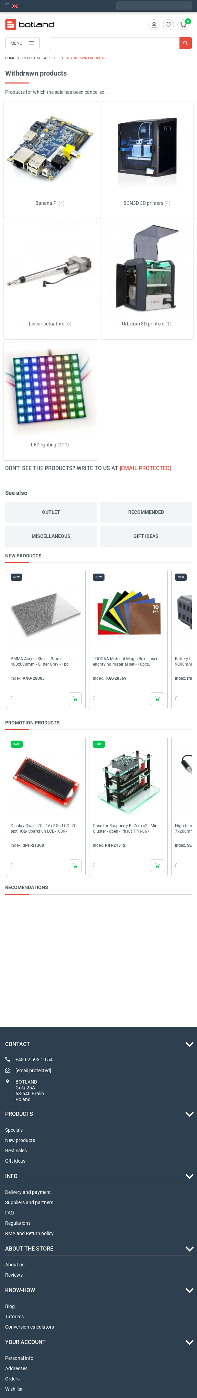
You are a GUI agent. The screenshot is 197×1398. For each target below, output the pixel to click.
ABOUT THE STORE (29, 1248)
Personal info (19, 1358)
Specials (14, 1130)
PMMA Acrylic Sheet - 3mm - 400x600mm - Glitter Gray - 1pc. (40, 661)
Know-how (20, 1290)
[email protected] (145, 468)
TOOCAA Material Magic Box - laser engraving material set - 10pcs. (125, 661)
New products (20, 1140)
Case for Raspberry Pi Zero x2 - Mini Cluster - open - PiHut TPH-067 (125, 828)
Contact (17, 1044)
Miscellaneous (51, 536)
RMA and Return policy (29, 1233)
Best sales (16, 1150)
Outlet (51, 512)
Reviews (14, 1275)
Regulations (18, 1223)
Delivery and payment (28, 1192)
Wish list (14, 1389)
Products (19, 1114)
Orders (12, 1379)
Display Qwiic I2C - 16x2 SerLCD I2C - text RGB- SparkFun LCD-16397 (45, 828)
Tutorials (14, 1316)
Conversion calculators (29, 1327)
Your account (25, 1342)
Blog (10, 1306)
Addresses (16, 1368)
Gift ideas (145, 536)
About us (14, 1264)
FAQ (9, 1213)
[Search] (121, 43)
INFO (11, 1176)
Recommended (146, 512)
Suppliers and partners (29, 1202)
